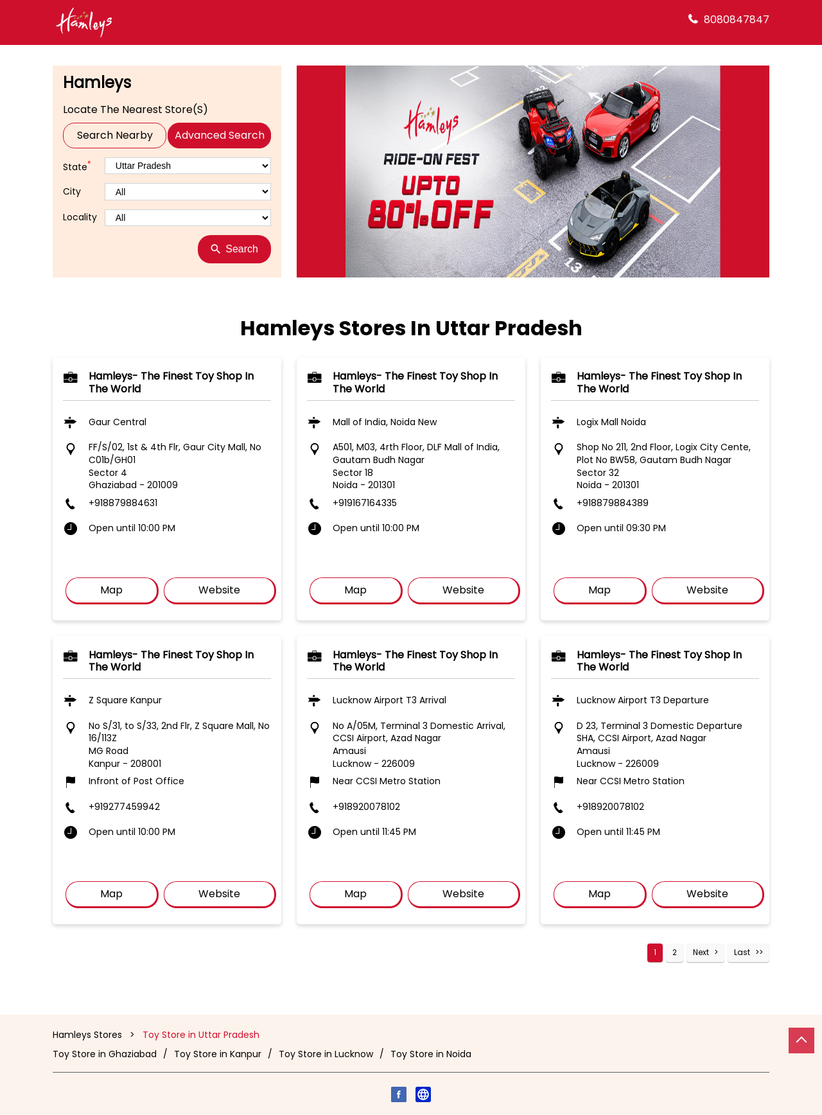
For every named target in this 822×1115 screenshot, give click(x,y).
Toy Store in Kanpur (217, 1054)
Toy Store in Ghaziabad (105, 1054)
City (72, 192)
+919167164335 (365, 502)
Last (742, 952)
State (77, 166)
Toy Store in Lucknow (326, 1054)
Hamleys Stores (89, 1034)
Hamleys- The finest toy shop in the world (171, 382)
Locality (80, 217)
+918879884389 (613, 502)
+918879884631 (123, 502)
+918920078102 (366, 806)
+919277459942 (124, 806)
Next (701, 952)
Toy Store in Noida (430, 1054)
